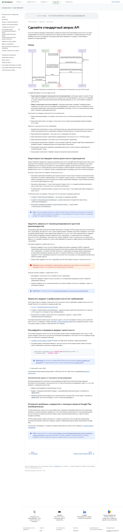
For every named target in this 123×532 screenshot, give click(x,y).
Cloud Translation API (78, 16)
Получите (44, 307)
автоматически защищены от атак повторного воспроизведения (70, 291)
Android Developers (32, 21)
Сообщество (69, 2)
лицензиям (57, 466)
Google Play (6, 8)
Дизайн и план (31, 2)
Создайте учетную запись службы (41, 340)
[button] (10, 65)
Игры (41, 530)
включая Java (78, 362)
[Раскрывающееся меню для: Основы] (23, 2)
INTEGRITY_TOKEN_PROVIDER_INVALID (62, 321)
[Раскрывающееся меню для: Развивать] (48, 2)
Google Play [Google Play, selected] (56, 2)
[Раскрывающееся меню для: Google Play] (61, 2)
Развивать (43, 2)
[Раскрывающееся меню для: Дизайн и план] (37, 2)
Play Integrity (18, 8)
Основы (18, 2)
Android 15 (75, 530)
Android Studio (116, 2)
